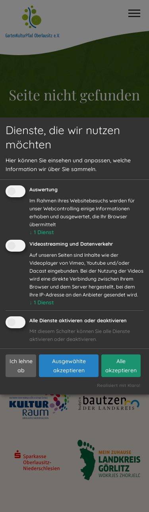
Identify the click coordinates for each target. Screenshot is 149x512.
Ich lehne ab (21, 366)
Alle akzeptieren (121, 366)
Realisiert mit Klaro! (118, 385)
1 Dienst (41, 232)
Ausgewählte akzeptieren (69, 366)
